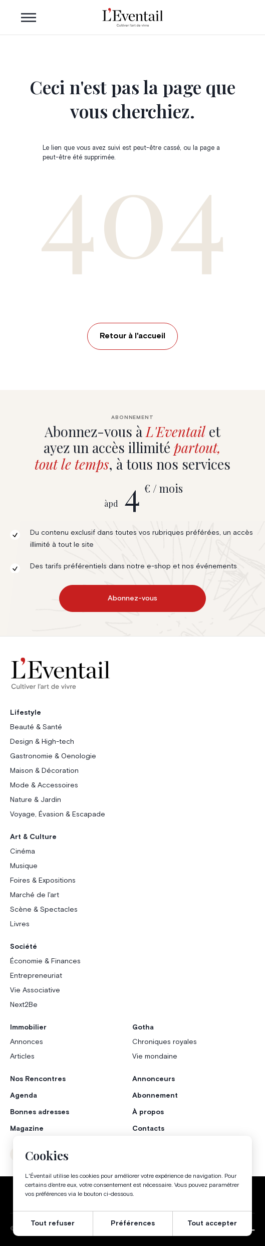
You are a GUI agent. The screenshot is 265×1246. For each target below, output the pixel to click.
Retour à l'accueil (132, 336)
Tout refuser (53, 1223)
